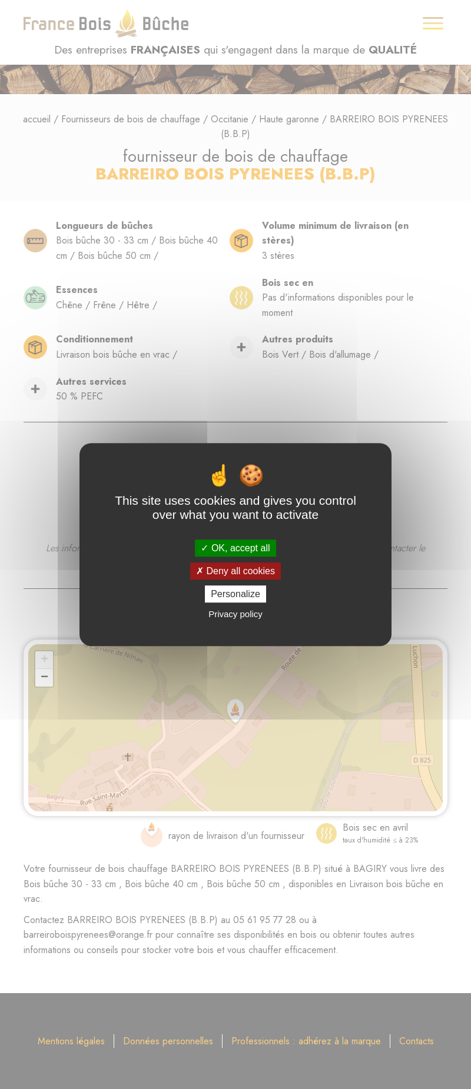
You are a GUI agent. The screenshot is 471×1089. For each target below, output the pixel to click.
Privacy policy (235, 614)
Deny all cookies (235, 571)
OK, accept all (235, 548)
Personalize (235, 594)
